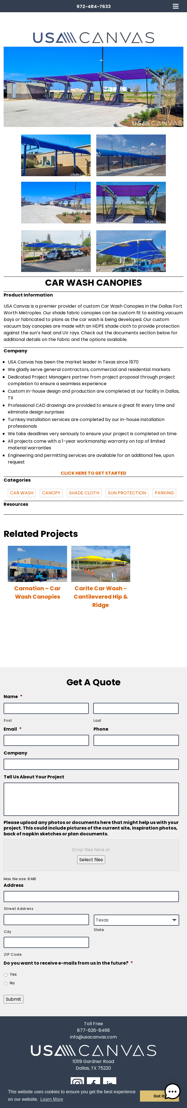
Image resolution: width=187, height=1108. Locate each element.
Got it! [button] (159, 1096)
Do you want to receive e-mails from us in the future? (68, 963)
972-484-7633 (94, 6)
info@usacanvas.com (93, 1037)
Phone (101, 729)
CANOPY (51, 493)
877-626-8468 (93, 1030)
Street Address (18, 908)
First (8, 720)
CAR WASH (21, 493)
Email (13, 729)
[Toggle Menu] (175, 6)
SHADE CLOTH (84, 493)
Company (15, 753)
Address (13, 885)
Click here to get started (93, 473)
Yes (13, 974)
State (99, 929)
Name (13, 697)
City (7, 931)
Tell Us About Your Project (34, 777)
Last (97, 720)
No (12, 983)
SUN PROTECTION (127, 493)
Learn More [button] (51, 1099)
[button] (172, 1092)
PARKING (164, 493)
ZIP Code (13, 954)
